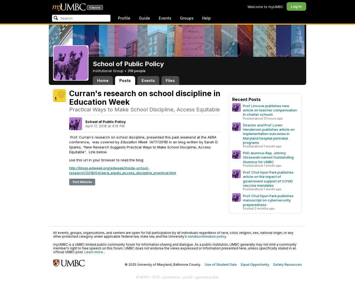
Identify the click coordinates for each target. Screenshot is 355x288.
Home (103, 80)
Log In (296, 6)
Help (206, 18)
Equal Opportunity (255, 265)
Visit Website (82, 182)
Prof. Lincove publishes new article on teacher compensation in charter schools (270, 110)
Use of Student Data (221, 265)
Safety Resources (287, 265)
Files (170, 80)
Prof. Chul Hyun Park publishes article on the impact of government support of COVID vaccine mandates (268, 178)
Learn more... (94, 252)
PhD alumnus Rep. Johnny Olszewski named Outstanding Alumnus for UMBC (268, 157)
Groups (187, 18)
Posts (125, 80)
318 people (137, 71)
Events (165, 18)
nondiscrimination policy (207, 236)
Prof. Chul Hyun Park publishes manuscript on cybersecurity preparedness (268, 200)
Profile (124, 18)
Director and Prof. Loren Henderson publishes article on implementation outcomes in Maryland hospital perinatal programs (269, 133)
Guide (144, 18)
